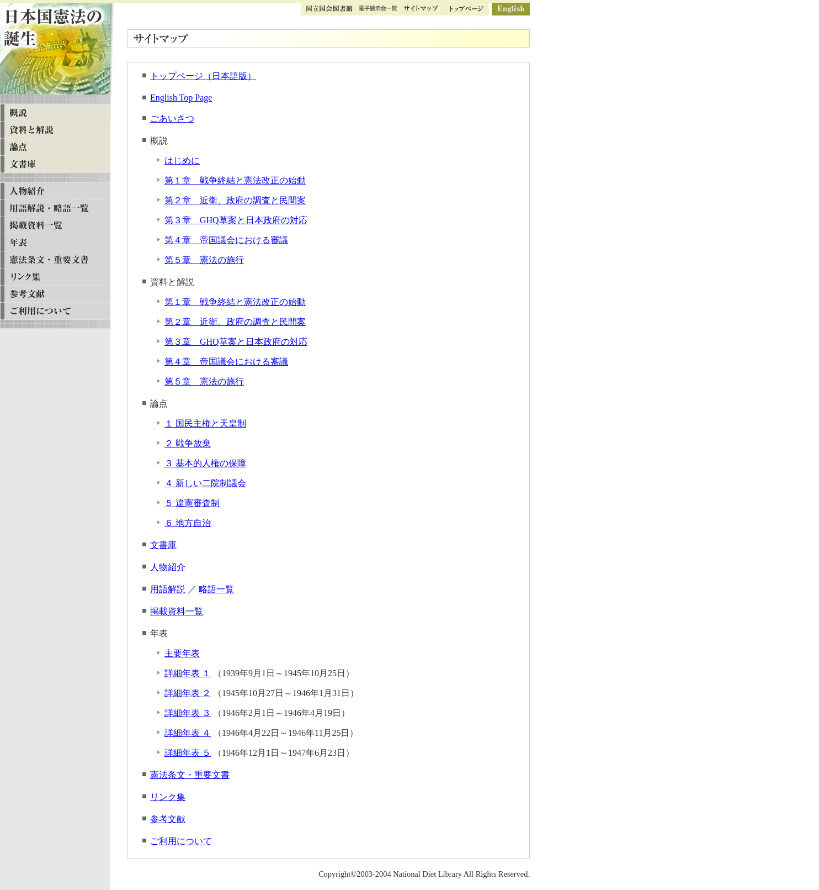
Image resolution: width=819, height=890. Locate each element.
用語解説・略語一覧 (55, 208)
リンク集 (167, 797)
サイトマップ (421, 9)
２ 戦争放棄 (187, 443)
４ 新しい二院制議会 (205, 483)
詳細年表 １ (187, 673)
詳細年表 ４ (187, 733)
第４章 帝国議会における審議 (226, 240)
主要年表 (182, 653)
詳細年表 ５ (187, 752)
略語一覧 (216, 589)
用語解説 (167, 589)
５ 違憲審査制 (192, 503)
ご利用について (181, 841)
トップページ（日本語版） (203, 76)
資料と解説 (55, 130)
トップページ (466, 9)
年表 (55, 242)
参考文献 (167, 819)
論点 (55, 147)
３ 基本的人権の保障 (205, 463)
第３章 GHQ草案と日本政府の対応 (235, 220)
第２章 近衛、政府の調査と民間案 (235, 200)
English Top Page (181, 97)
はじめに (182, 160)
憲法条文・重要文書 (190, 775)
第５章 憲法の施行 (204, 260)
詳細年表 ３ (187, 713)
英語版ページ (511, 9)
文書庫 (163, 545)
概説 (55, 113)
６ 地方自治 (187, 523)
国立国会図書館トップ (329, 9)
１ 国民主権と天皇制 (205, 423)
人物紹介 (167, 567)
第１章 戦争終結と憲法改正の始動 (235, 180)
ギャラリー (378, 9)
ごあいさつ (172, 118)
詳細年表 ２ (187, 693)
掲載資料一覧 (176, 611)
